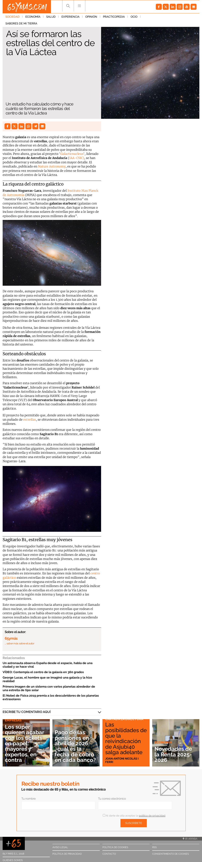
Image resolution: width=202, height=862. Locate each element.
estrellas (29, 419)
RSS (154, 847)
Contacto (109, 853)
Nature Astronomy (52, 166)
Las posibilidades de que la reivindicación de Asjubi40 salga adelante (126, 738)
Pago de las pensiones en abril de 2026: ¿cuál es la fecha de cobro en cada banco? (75, 746)
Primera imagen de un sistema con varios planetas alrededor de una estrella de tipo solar (49, 688)
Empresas (13, 720)
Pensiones (64, 726)
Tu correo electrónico (112, 798)
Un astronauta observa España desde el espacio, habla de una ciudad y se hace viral (47, 664)
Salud (51, 16)
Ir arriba (190, 838)
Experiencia (70, 16)
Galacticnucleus (71, 154)
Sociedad (12, 16)
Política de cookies (115, 847)
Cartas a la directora (124, 719)
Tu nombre (28, 798)
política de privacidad (152, 815)
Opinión (91, 16)
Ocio (134, 16)
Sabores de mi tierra (159, 16)
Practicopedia (114, 16)
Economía (32, 16)
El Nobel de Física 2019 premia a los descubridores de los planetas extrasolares (51, 697)
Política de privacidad (67, 853)
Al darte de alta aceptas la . (134, 815)
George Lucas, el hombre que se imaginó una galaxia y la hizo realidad (47, 679)
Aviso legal (60, 847)
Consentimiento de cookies (170, 853)
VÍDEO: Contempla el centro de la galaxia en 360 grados (43, 672)
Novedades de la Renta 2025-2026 (173, 754)
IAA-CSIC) (76, 158)
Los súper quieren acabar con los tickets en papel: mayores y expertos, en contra (24, 743)
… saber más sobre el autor (19, 643)
